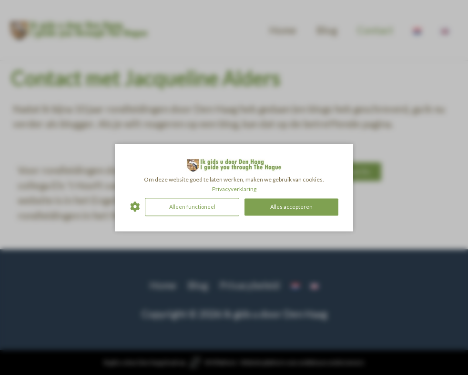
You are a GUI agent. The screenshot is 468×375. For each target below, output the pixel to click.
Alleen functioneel (192, 207)
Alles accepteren (291, 207)
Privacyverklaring (234, 189)
